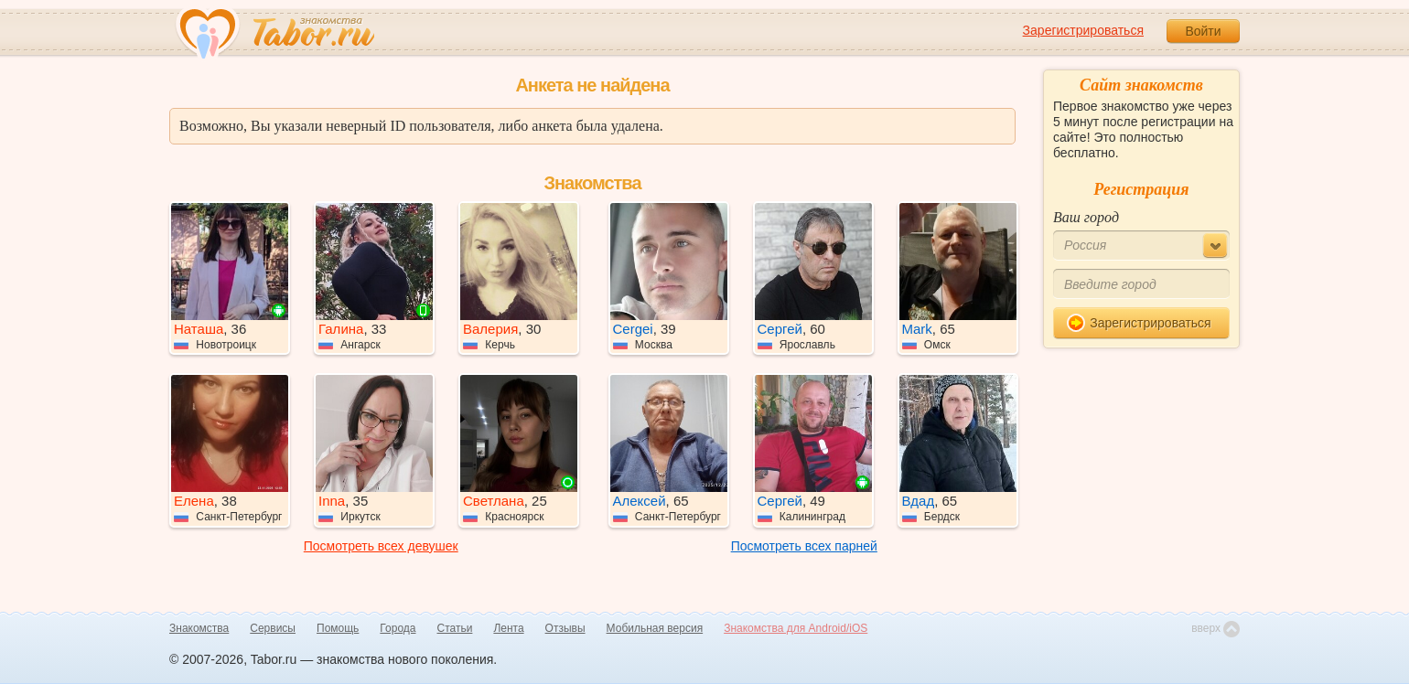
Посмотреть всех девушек (381, 546)
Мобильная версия (655, 628)
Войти (1203, 31)
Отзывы (565, 628)
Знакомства (199, 628)
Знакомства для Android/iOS (795, 628)
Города (397, 628)
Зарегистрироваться (1083, 30)
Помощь (338, 628)
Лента (508, 628)
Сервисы (273, 628)
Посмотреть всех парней (804, 546)
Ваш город (1086, 217)
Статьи (455, 628)
